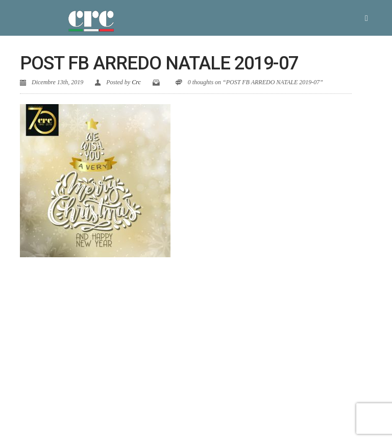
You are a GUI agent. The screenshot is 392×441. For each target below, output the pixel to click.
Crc (136, 82)
